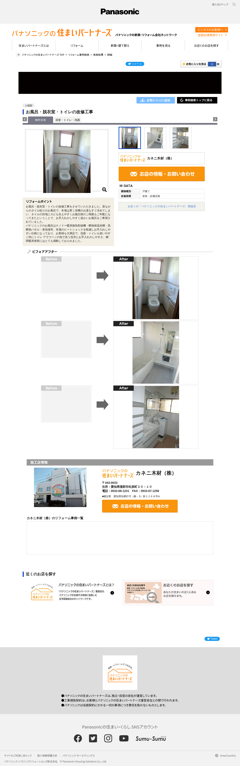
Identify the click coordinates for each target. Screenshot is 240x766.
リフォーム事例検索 (78, 54)
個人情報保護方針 (47, 755)
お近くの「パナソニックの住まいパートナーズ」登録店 (162, 206)
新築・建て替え (120, 45)
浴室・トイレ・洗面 (67, 120)
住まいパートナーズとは (34, 45)
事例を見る (163, 45)
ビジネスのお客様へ (210, 29)
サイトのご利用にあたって (18, 755)
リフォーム (77, 45)
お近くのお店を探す (206, 45)
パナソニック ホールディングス (79, 755)
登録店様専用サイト (210, 35)
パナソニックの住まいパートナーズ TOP (43, 54)
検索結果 (98, 54)
